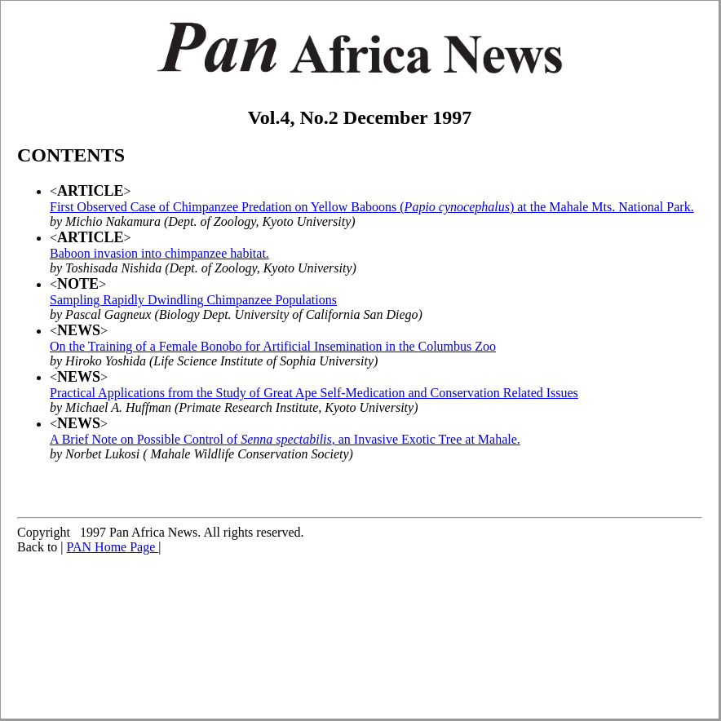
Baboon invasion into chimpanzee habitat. (159, 253)
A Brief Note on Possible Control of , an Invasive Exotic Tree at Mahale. (285, 439)
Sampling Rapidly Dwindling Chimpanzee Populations (193, 300)
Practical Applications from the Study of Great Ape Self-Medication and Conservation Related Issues (314, 393)
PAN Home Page (113, 547)
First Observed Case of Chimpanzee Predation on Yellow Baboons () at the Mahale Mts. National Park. (372, 207)
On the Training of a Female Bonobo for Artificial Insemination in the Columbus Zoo (273, 346)
